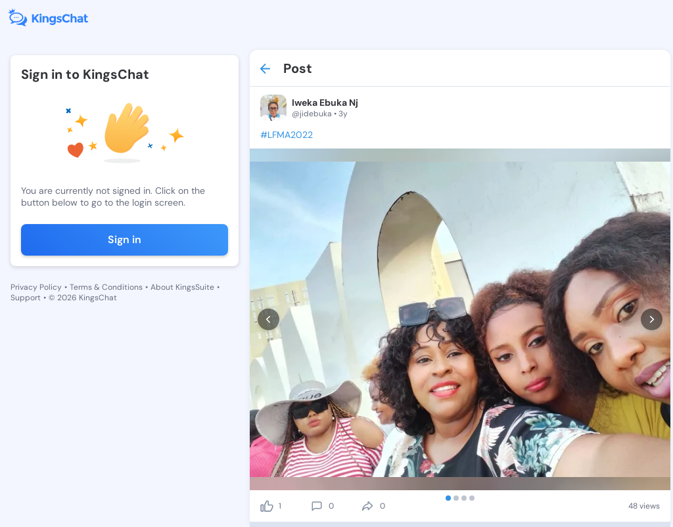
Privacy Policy (36, 287)
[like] (266, 506)
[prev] (268, 320)
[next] (651, 320)
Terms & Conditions (106, 287)
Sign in (124, 239)
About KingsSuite (182, 287)
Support (26, 297)
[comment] (316, 506)
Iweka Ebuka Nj (325, 102)
